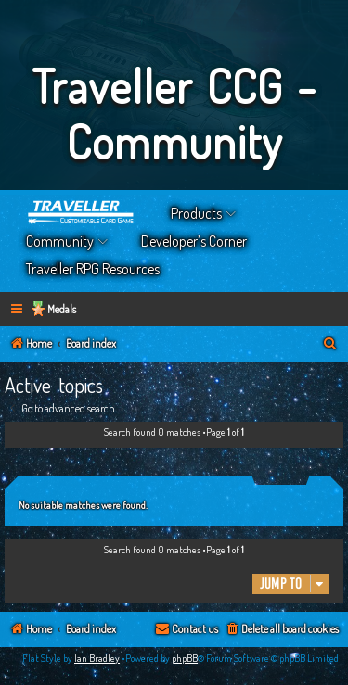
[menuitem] (330, 344)
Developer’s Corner (194, 241)
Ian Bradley (97, 658)
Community (60, 241)
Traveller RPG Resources (93, 269)
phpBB (185, 658)
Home (81, 213)
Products (196, 213)
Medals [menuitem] (61, 309)
